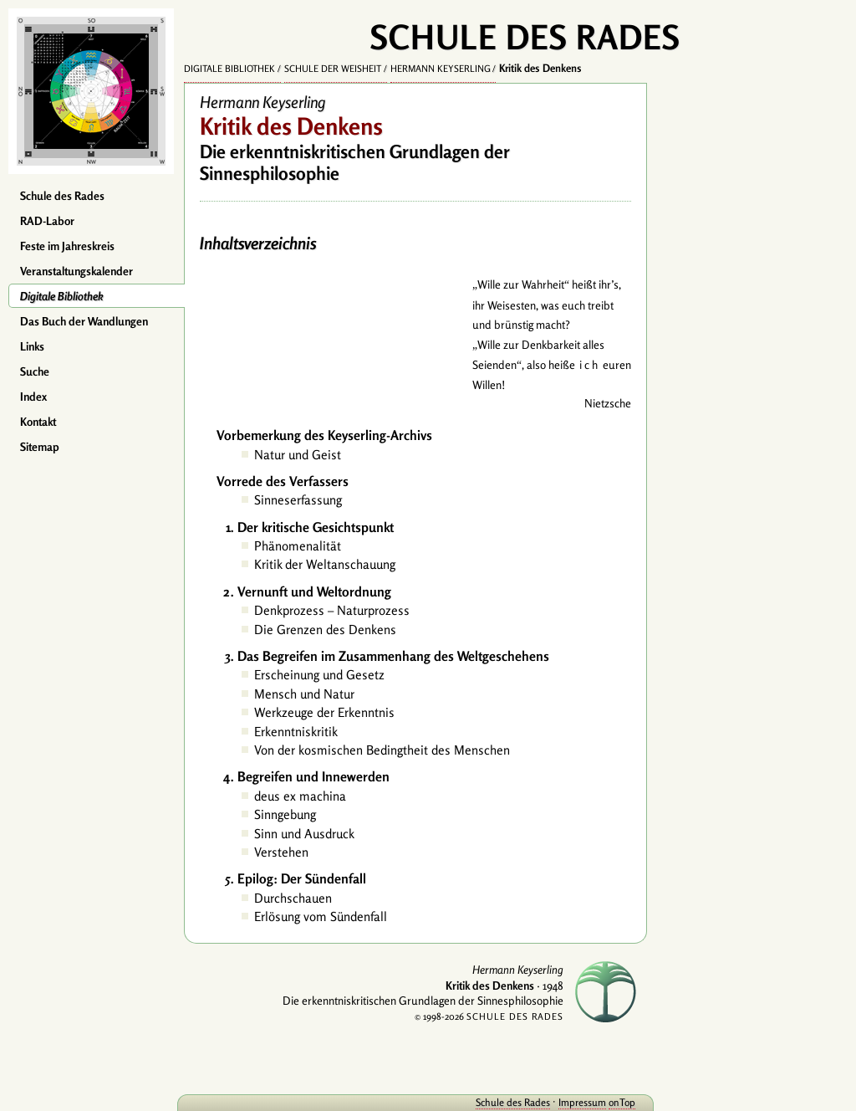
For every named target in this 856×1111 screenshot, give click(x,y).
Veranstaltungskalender (76, 271)
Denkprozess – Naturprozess (332, 610)
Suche (34, 371)
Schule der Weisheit (332, 68)
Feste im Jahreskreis (67, 246)
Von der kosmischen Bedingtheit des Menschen (382, 750)
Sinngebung (285, 814)
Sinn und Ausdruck (304, 834)
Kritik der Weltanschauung (324, 564)
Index (33, 396)
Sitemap (39, 446)
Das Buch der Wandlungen (84, 321)
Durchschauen (293, 898)
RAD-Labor (47, 221)
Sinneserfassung (298, 500)
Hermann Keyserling (440, 68)
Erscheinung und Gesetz (319, 675)
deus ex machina (300, 796)
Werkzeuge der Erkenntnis (324, 712)
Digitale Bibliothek (62, 296)
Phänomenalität (297, 546)
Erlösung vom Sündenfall (320, 916)
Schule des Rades (62, 195)
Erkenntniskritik (296, 732)
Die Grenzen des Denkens (325, 629)
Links (32, 346)
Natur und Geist (297, 455)
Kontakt (38, 421)
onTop (622, 1102)
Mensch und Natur (304, 694)
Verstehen (281, 852)
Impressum (582, 1102)
